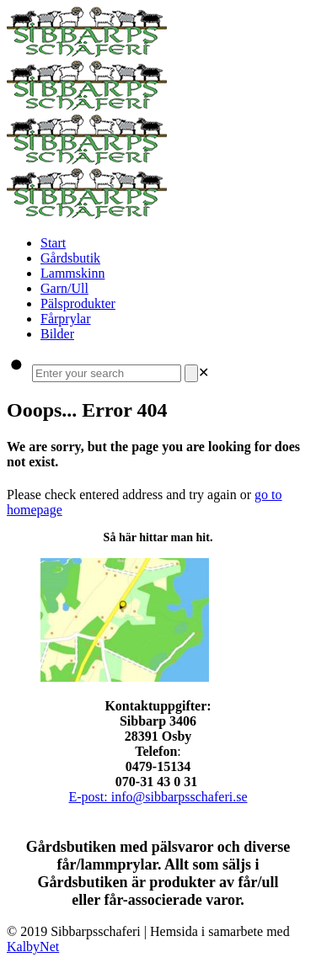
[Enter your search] (106, 373)
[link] (203, 372)
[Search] (191, 373)
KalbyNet (33, 946)
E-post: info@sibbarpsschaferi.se (157, 797)
